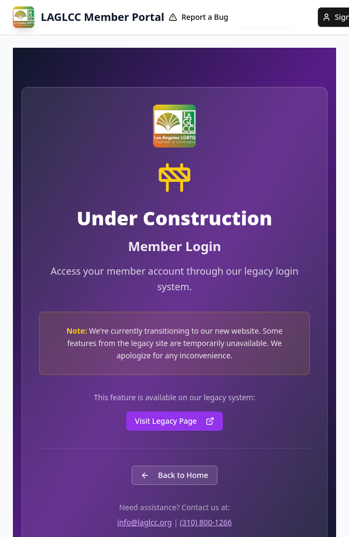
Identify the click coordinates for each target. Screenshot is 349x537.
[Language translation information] (306, 17)
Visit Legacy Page (174, 421)
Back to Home (174, 475)
